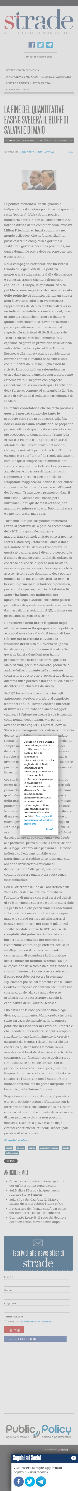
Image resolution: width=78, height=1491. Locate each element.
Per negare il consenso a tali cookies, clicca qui (39, 819)
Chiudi (50, 829)
